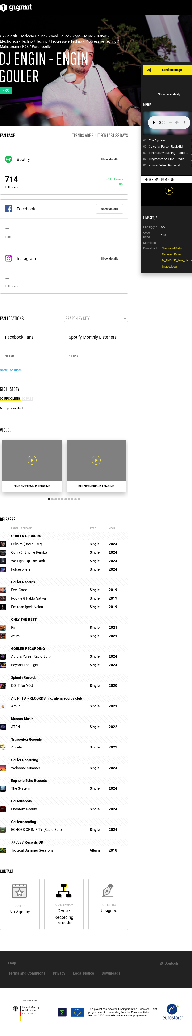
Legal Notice (83, 973)
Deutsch (171, 963)
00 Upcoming (10, 398)
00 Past (27, 398)
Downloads (111, 973)
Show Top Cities (11, 370)
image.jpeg (169, 266)
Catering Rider (171, 254)
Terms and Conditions (26, 973)
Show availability (169, 94)
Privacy (59, 973)
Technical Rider (172, 248)
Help (12, 963)
